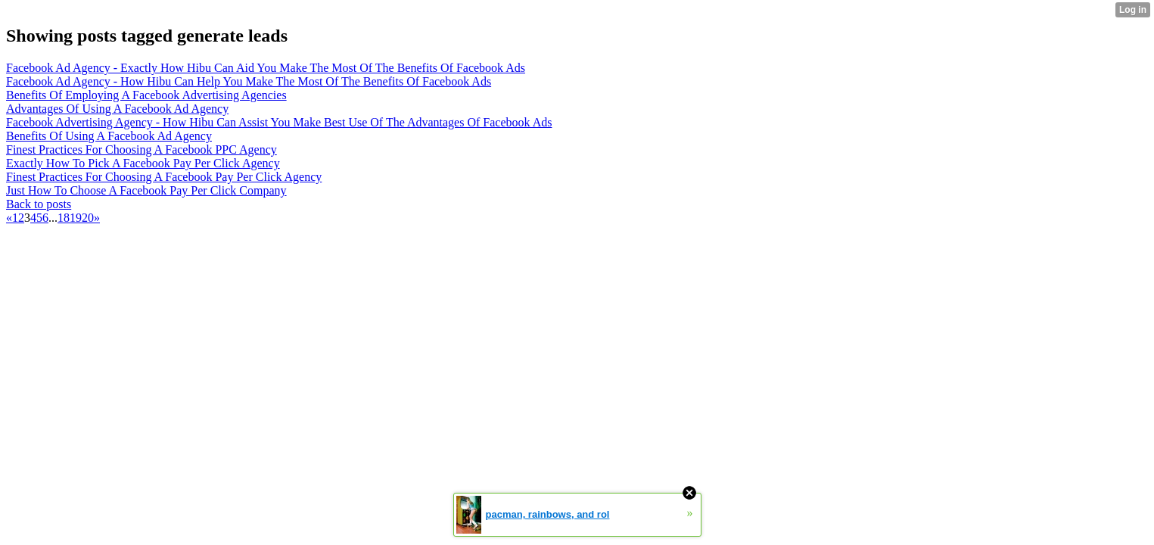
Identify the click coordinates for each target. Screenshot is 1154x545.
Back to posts (38, 204)
